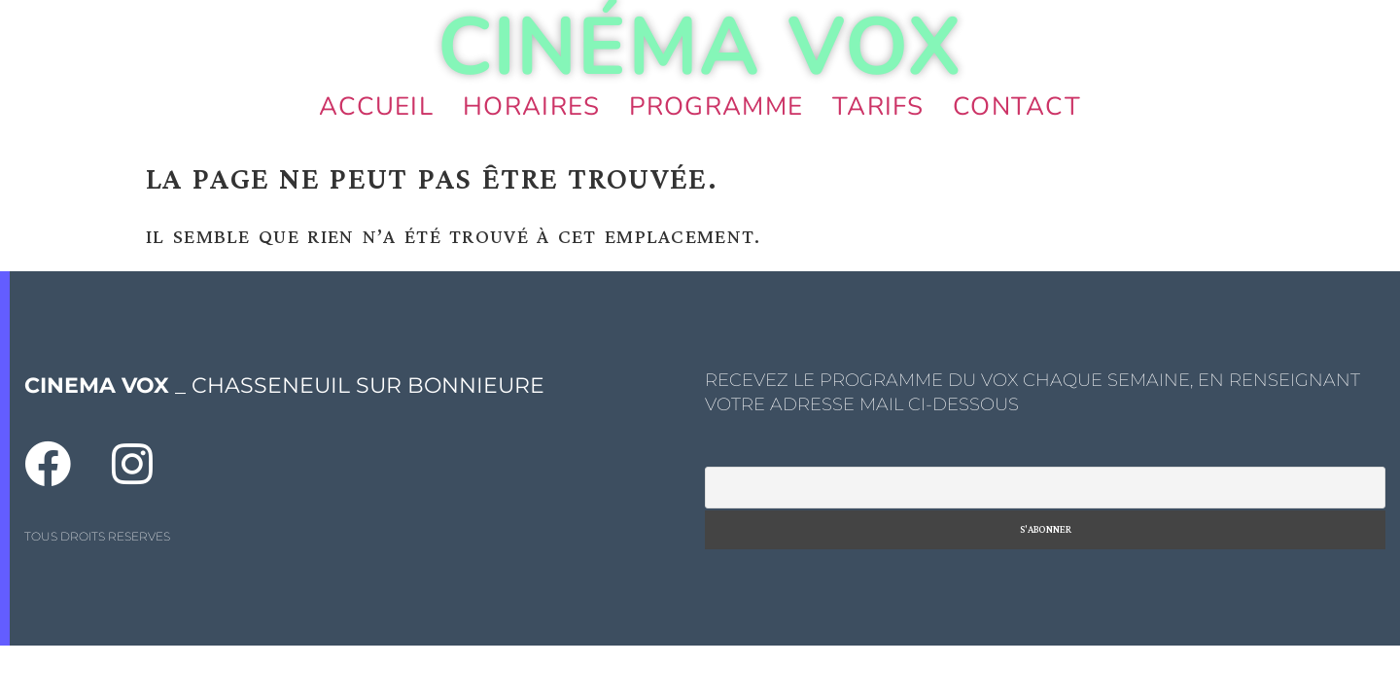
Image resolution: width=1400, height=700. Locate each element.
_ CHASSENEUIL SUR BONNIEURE (284, 385)
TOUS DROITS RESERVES (97, 536)
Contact (1017, 106)
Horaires (531, 106)
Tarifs (878, 106)
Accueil (376, 106)
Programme (716, 106)
